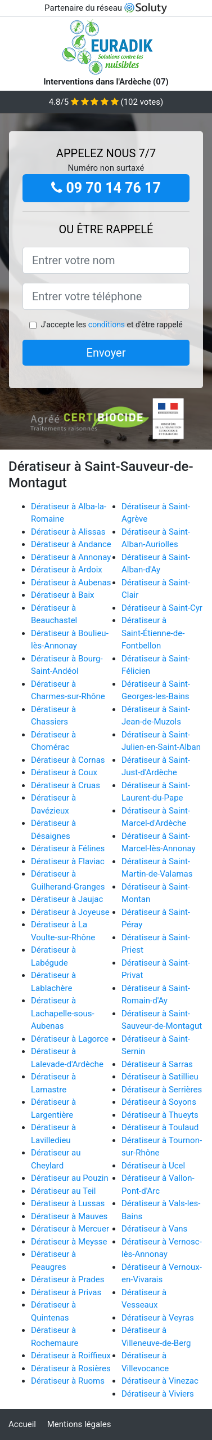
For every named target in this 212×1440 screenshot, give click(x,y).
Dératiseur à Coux (64, 772)
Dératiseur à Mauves (69, 1216)
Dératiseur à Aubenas (71, 582)
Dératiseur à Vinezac (160, 1381)
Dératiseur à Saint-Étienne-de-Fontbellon (152, 633)
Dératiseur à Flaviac (68, 861)
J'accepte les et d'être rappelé (111, 324)
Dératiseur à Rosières (71, 1368)
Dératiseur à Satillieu (160, 1077)
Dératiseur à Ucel (153, 1166)
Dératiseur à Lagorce (70, 1039)
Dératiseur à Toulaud (160, 1127)
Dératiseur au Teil (63, 1191)
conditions (106, 324)
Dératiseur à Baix (62, 595)
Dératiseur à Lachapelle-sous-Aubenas (62, 1013)
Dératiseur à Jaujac (67, 899)
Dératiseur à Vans (154, 1229)
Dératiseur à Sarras (157, 1064)
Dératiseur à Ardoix (66, 570)
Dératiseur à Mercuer (70, 1229)
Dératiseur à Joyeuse (70, 912)
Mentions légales (79, 1424)
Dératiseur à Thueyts (160, 1115)
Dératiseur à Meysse (69, 1242)
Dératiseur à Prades (68, 1279)
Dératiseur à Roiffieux (71, 1355)
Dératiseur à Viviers (157, 1394)
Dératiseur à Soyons (158, 1102)
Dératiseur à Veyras (157, 1318)
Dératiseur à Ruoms (68, 1381)
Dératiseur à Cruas (65, 785)
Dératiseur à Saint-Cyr (161, 608)
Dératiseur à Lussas (68, 1203)
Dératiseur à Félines (68, 848)
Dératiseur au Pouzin (70, 1178)
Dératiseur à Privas (66, 1292)
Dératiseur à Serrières (161, 1090)
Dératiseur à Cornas (68, 760)
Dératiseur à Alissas (68, 532)
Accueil (22, 1424)
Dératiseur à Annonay (71, 557)
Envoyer (106, 352)
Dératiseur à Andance (71, 544)
